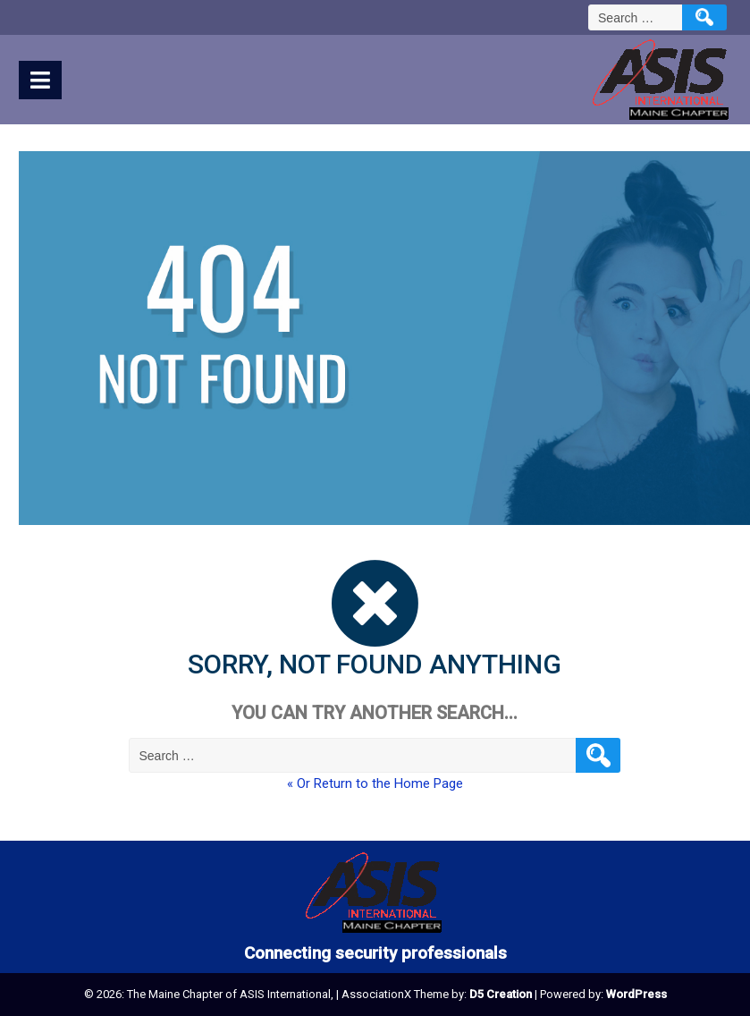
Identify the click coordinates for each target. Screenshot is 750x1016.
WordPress (636, 994)
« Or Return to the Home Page (375, 783)
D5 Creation (500, 994)
